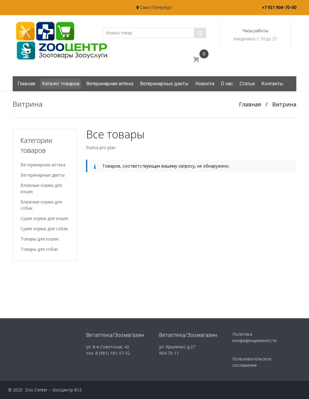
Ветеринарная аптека (109, 83)
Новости (204, 83)
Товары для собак (39, 249)
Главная (26, 83)
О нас (227, 83)
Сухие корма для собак (44, 228)
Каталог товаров (61, 83)
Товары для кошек (40, 239)
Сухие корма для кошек (44, 218)
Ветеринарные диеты (164, 83)
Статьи (247, 83)
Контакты (272, 83)
